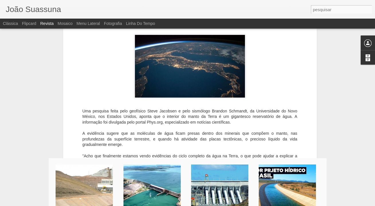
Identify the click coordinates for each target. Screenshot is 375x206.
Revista (47, 23)
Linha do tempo (140, 23)
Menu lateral (88, 23)
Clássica (10, 23)
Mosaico (65, 23)
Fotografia (113, 23)
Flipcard (29, 23)
